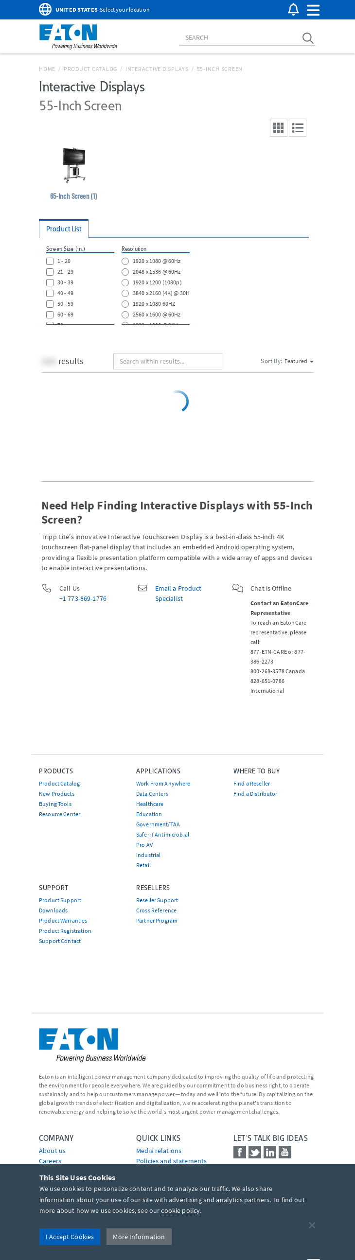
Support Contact (60, 941)
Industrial (148, 854)
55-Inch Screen (220, 68)
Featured (299, 361)
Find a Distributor (255, 793)
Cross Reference (156, 910)
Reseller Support (157, 900)
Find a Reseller (251, 783)
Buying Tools (55, 803)
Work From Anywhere (163, 783)
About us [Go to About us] (52, 1150)
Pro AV (144, 844)
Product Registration (65, 930)
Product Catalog (90, 68)
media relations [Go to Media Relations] (158, 1150)
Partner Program (157, 920)
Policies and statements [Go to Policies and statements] (171, 1160)
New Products (56, 793)
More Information (139, 1236)
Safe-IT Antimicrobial (162, 834)
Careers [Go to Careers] (50, 1160)
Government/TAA (158, 824)
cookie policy (180, 1210)
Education (149, 814)
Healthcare (149, 803)
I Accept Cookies (70, 1236)
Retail (143, 865)
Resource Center (59, 814)
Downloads (53, 910)
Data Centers (152, 793)
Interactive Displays (157, 68)
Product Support (60, 900)
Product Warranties (63, 920)
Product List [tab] (63, 229)
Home (47, 68)
